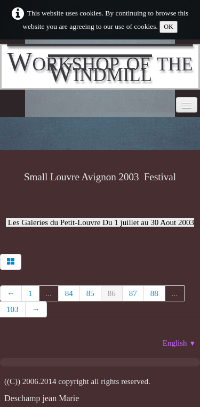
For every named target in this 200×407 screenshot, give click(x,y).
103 (12, 309)
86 (112, 293)
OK (168, 26)
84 (69, 293)
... (49, 293)
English (179, 343)
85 (90, 293)
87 (133, 293)
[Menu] (186, 105)
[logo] (100, 67)
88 (154, 293)
